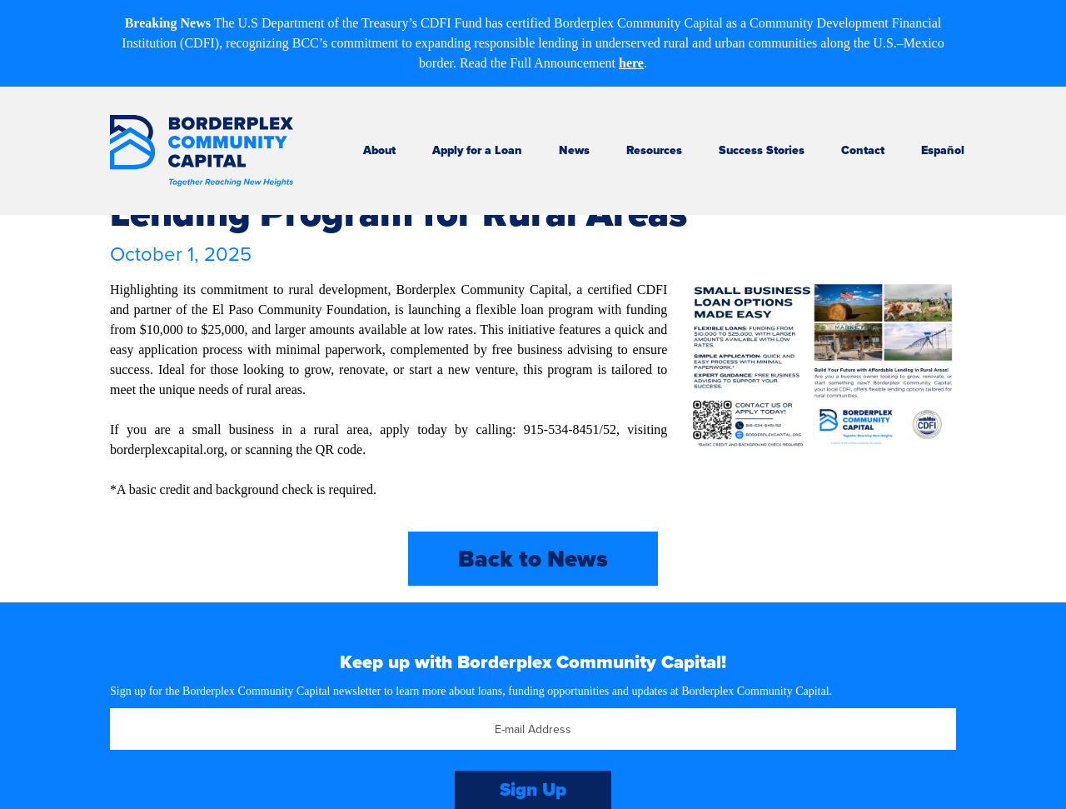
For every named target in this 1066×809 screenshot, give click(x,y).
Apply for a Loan (477, 150)
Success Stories (761, 150)
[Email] (533, 729)
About (379, 150)
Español (942, 150)
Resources (654, 150)
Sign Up (533, 789)
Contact (862, 150)
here (631, 63)
